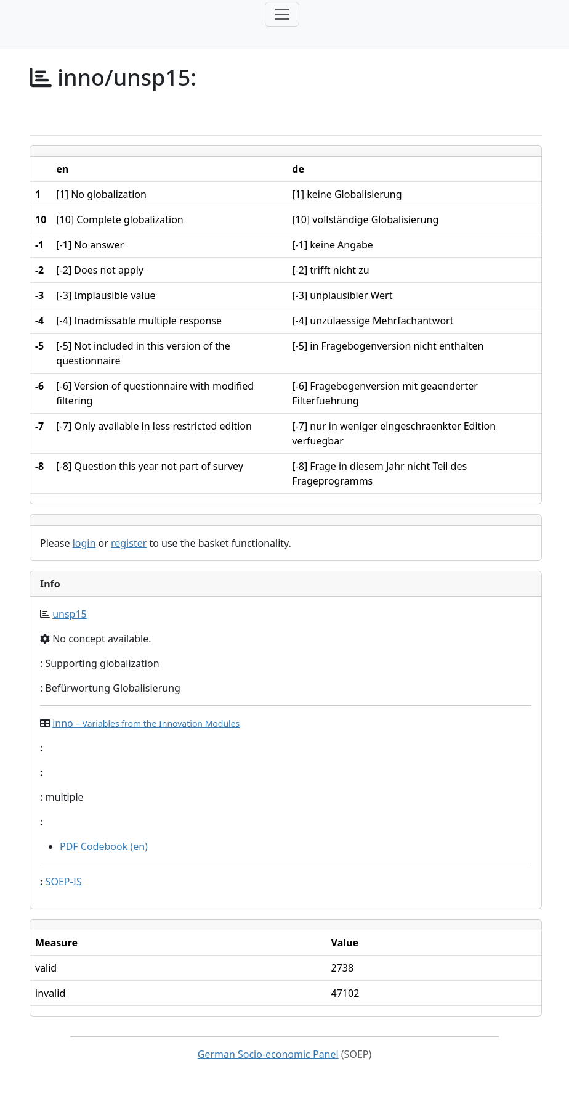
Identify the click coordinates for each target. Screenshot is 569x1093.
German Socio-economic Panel (268, 1054)
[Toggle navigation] (282, 14)
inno (146, 723)
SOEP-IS (64, 881)
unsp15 (69, 614)
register (129, 543)
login (84, 543)
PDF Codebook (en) (104, 846)
